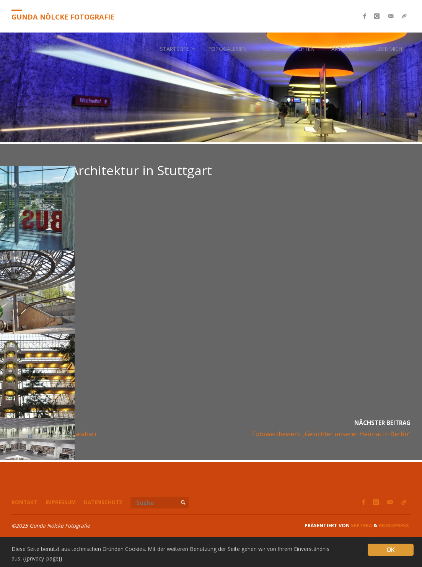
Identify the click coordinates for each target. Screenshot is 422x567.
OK (390, 550)
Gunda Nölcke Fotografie (62, 16)
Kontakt (24, 502)
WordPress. (394, 525)
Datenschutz (103, 502)
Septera (361, 525)
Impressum (61, 502)
